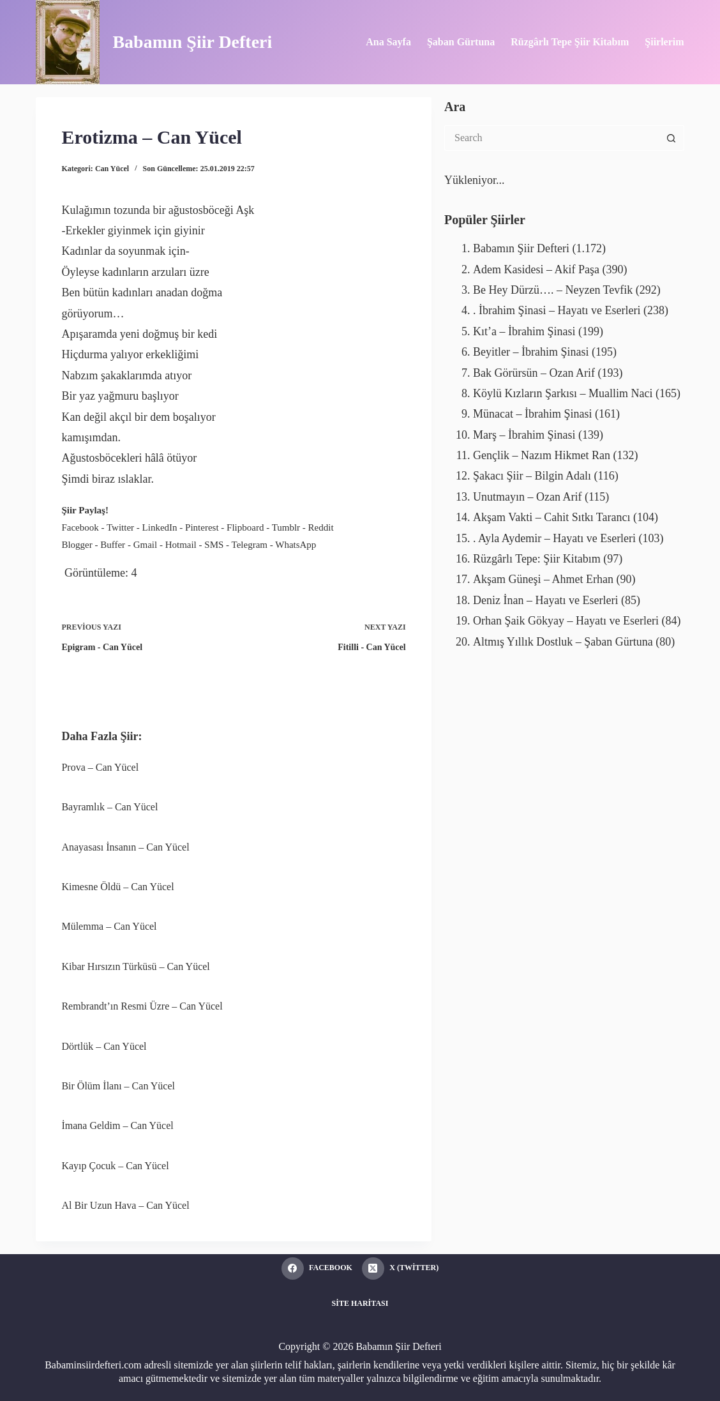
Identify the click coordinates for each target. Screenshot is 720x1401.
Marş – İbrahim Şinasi (524, 434)
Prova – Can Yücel (100, 767)
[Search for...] (551, 138)
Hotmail (181, 545)
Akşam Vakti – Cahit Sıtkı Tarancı (552, 517)
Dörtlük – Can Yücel (103, 1046)
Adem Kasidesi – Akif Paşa (536, 269)
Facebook (79, 527)
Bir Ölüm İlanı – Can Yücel (118, 1085)
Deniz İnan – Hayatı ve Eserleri (545, 600)
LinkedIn (159, 527)
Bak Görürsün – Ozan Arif (534, 373)
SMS (213, 545)
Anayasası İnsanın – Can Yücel (125, 847)
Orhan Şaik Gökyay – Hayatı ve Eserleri (566, 620)
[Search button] (671, 138)
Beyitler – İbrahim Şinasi (531, 351)
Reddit (321, 527)
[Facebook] (316, 1268)
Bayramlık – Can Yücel (109, 806)
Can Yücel (112, 168)
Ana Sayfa (388, 41)
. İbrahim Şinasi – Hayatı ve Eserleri (556, 310)
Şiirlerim (664, 41)
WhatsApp (295, 545)
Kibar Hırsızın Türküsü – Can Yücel (135, 966)
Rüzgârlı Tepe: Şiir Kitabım (537, 558)
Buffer (112, 545)
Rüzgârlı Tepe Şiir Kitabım (570, 41)
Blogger (76, 545)
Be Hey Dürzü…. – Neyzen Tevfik (553, 290)
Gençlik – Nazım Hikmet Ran (541, 455)
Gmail (145, 545)
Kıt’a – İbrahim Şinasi (524, 331)
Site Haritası (360, 1303)
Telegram (249, 545)
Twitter (120, 527)
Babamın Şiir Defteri (192, 42)
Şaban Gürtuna (461, 41)
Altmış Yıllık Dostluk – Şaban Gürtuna (563, 641)
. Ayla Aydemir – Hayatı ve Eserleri (554, 538)
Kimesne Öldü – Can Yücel (117, 886)
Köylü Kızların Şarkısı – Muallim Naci (562, 393)
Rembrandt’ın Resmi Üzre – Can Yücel (141, 1006)
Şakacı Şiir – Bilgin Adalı (532, 475)
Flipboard (245, 527)
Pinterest (202, 527)
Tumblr (286, 527)
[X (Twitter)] (400, 1268)
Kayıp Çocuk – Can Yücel (115, 1165)
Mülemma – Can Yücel (108, 926)
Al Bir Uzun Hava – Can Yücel (125, 1205)
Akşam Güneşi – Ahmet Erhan (543, 579)
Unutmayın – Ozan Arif (527, 496)
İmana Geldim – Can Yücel (117, 1125)
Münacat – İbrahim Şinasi (532, 413)
